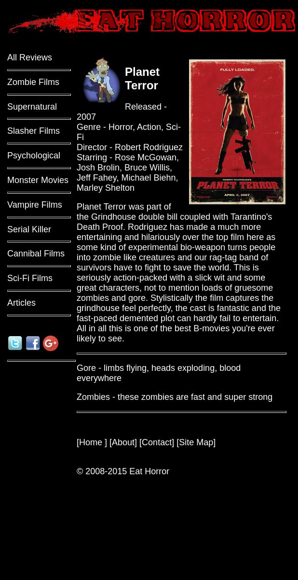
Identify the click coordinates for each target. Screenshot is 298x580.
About (123, 442)
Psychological (33, 155)
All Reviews (29, 57)
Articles (21, 303)
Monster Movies (37, 180)
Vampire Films (34, 205)
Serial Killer (29, 229)
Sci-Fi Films (30, 278)
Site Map (196, 442)
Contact (157, 442)
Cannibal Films (36, 253)
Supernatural (32, 107)
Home (92, 442)
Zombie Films (33, 82)
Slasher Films (33, 131)
